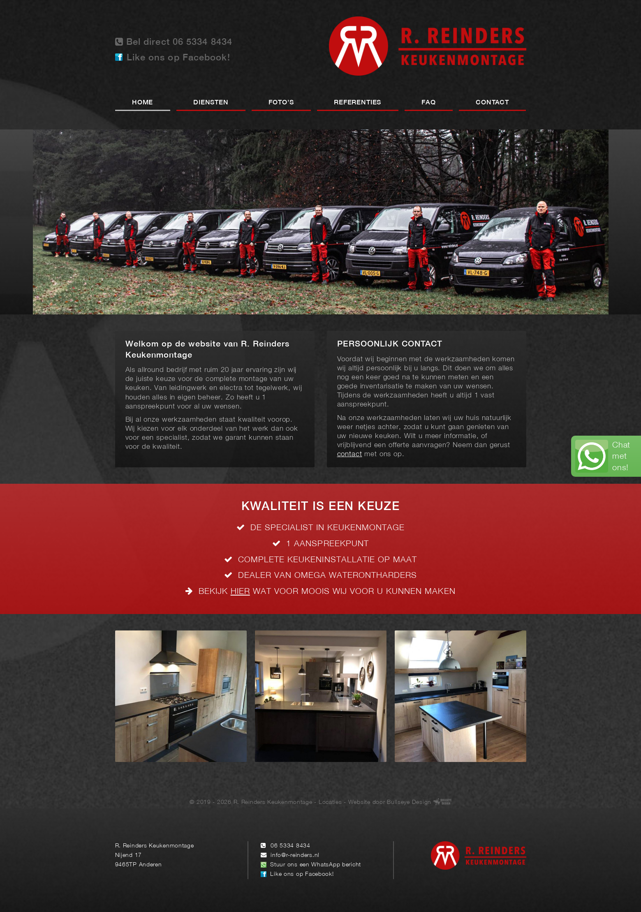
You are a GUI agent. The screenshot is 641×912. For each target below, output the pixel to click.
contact (349, 454)
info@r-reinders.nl (295, 855)
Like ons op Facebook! (178, 58)
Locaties (330, 802)
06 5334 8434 (290, 846)
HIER (240, 592)
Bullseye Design (409, 802)
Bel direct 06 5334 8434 (174, 41)
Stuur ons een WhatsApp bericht (315, 865)
